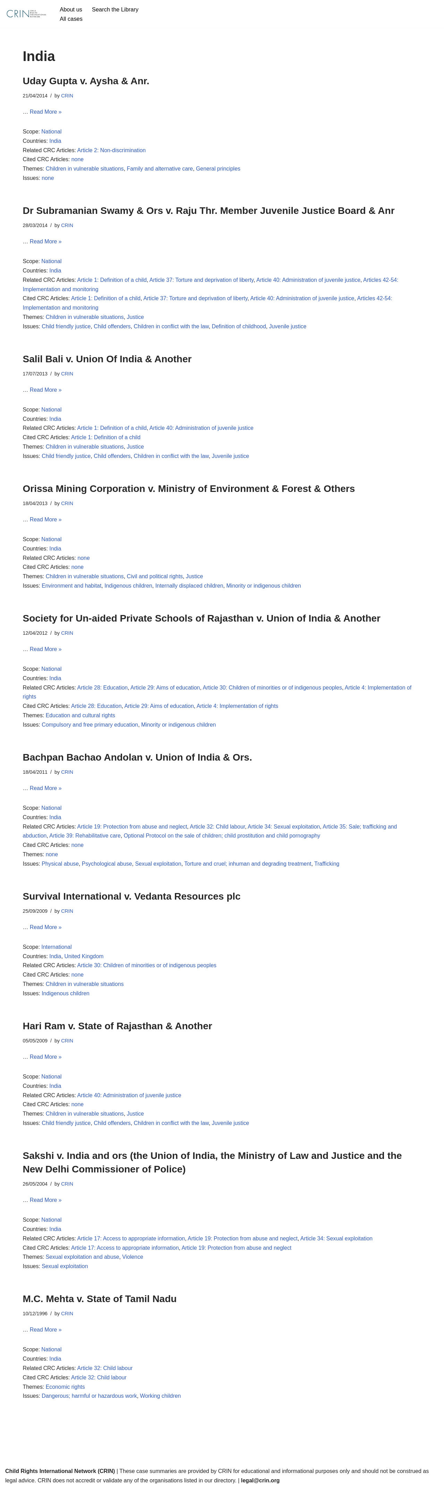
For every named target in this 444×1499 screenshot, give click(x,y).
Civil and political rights (156, 580)
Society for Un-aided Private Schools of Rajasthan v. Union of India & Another (202, 622)
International (57, 953)
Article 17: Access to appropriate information (132, 1247)
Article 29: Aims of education (166, 692)
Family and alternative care (161, 170)
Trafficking (329, 870)
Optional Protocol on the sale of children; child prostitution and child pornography (224, 841)
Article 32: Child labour (219, 832)
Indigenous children (129, 590)
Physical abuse (60, 870)
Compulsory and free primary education (90, 730)
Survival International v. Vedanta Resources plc (132, 902)
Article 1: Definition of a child (113, 282)
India (56, 142)
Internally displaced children (190, 590)
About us (71, 9)
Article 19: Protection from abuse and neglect (133, 832)
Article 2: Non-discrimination (112, 151)
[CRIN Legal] (26, 14)
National (52, 132)
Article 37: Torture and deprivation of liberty (203, 282)
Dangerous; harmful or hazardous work (90, 1406)
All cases (71, 18)
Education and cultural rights (81, 720)
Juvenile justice (290, 329)
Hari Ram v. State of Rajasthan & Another (117, 1033)
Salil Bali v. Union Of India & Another (107, 361)
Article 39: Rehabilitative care (85, 841)
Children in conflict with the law (172, 329)
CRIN (67, 95)
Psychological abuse (107, 870)
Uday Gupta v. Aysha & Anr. (86, 81)
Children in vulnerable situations (85, 170)
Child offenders (112, 329)
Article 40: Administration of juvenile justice (310, 282)
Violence (133, 1266)
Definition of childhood (240, 329)
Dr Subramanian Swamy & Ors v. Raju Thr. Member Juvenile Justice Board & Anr (209, 211)
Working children (161, 1406)
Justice (136, 319)
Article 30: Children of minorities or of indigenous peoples (274, 692)
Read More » (46, 112)
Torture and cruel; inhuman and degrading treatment (250, 870)
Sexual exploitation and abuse (83, 1266)
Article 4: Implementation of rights (239, 711)
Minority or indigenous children (265, 590)
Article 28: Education (103, 692)
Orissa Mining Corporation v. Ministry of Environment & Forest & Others (189, 491)
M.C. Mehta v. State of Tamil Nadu (100, 1307)
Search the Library (115, 9)
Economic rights (65, 1396)
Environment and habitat (72, 590)
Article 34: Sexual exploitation (285, 832)
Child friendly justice (66, 329)
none (78, 160)
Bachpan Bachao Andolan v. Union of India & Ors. (137, 762)
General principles (219, 170)
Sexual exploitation (159, 870)
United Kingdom (84, 963)
